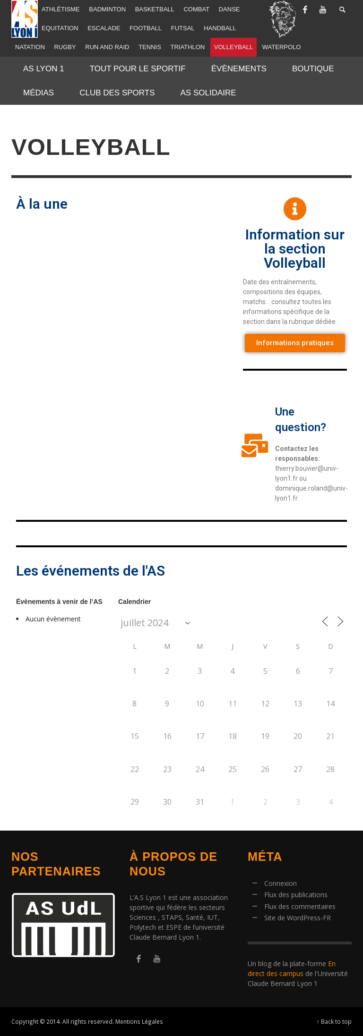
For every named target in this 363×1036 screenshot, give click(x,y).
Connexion (280, 883)
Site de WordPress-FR (297, 917)
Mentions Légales (139, 1021)
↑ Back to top (334, 1021)
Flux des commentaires (300, 906)
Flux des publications (296, 894)
